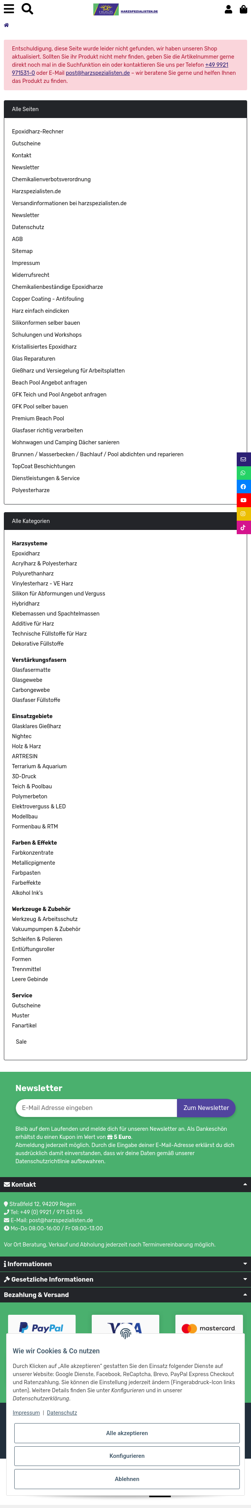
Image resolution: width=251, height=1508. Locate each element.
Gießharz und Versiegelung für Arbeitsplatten (68, 371)
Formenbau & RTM (35, 826)
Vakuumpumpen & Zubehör (46, 929)
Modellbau (25, 816)
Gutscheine (26, 143)
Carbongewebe (31, 690)
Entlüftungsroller (33, 949)
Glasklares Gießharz (36, 726)
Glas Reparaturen (34, 359)
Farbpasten (26, 873)
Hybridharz (26, 604)
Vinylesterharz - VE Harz (42, 583)
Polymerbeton (29, 796)
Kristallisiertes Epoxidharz (44, 347)
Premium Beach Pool (38, 418)
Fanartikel (24, 1025)
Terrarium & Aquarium (39, 766)
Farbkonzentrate (32, 853)
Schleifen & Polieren (37, 939)
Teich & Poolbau (32, 786)
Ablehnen (127, 1479)
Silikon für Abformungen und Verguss (58, 593)
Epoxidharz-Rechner (38, 131)
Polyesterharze (31, 490)
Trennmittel (26, 969)
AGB (17, 239)
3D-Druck (24, 776)
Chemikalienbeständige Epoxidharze (57, 287)
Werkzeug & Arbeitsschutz (44, 919)
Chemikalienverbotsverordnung (51, 179)
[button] (228, 9)
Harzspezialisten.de (36, 191)
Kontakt (21, 155)
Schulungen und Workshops (47, 335)
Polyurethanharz (33, 573)
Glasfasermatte (31, 670)
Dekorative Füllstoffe (38, 644)
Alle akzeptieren (127, 1433)
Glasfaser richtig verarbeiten (47, 430)
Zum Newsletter (206, 1108)
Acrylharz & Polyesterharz (44, 563)
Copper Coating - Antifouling (48, 299)
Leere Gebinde (30, 979)
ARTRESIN (24, 756)
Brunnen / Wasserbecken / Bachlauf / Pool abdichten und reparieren (98, 454)
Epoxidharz (26, 553)
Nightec (22, 736)
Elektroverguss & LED (39, 806)
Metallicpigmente (33, 863)
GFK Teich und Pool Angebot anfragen (59, 394)
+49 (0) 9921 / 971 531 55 (51, 1212)
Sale (21, 1042)
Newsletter (25, 167)
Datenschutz (28, 227)
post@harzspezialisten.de (98, 73)
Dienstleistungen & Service (46, 478)
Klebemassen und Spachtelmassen (55, 614)
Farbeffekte (26, 883)
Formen (21, 959)
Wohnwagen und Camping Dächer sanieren (66, 442)
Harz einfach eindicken (40, 311)
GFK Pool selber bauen (40, 406)
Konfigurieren (127, 1455)
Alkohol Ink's (27, 893)
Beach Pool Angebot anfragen (49, 383)
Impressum (26, 263)
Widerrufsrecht (30, 275)
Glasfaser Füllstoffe (36, 700)
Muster (20, 1015)
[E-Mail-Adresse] (96, 1108)
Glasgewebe (27, 680)
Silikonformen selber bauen (46, 323)
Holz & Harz (26, 746)
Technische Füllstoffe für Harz (49, 634)
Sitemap (22, 251)
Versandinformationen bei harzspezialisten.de (69, 203)
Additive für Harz (33, 624)
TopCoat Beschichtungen (43, 466)
